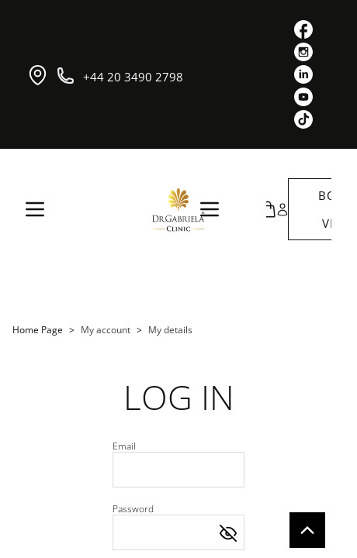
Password (133, 509)
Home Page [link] (37, 329)
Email (124, 446)
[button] (271, 209)
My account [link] (105, 329)
